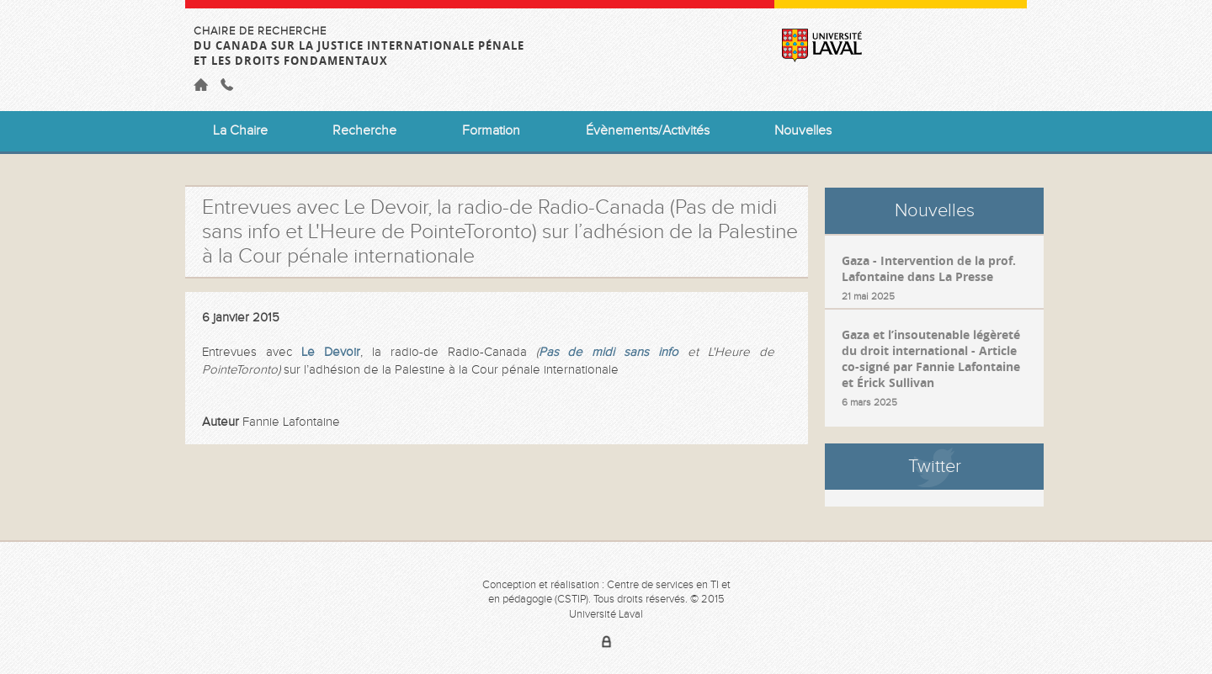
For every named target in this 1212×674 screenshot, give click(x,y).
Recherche (364, 131)
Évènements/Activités (648, 131)
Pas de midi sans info (609, 352)
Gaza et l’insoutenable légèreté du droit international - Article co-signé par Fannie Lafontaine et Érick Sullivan (931, 358)
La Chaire (240, 131)
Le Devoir (330, 352)
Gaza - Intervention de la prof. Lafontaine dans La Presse (929, 268)
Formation (491, 131)
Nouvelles (803, 131)
